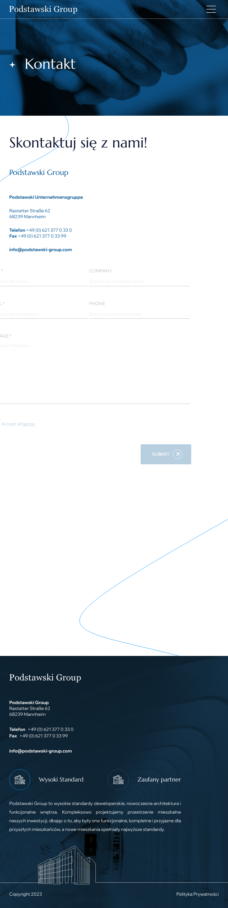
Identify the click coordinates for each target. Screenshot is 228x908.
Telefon (17, 230)
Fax (13, 236)
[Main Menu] (211, 9)
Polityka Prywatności (197, 894)
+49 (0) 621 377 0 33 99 (42, 236)
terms (21, 424)
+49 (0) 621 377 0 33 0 (49, 230)
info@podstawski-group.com (40, 249)
